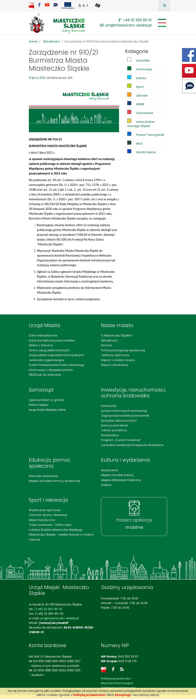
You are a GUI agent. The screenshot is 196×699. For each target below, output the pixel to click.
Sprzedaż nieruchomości (119, 421)
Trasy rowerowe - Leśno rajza (50, 525)
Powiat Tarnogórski (145, 134)
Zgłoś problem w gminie (46, 400)
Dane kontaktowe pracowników (52, 340)
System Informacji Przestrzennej (124, 411)
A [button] (79, 5)
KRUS (135, 143)
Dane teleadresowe (43, 335)
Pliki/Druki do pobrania (45, 375)
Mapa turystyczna (42, 520)
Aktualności (51, 41)
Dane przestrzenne (114, 425)
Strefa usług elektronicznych (49, 350)
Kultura (136, 77)
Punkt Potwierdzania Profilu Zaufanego (57, 365)
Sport (135, 86)
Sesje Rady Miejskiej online (47, 410)
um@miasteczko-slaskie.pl (126, 25)
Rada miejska (38, 405)
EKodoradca (110, 435)
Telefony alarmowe (115, 355)
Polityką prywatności (89, 695)
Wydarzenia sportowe (45, 510)
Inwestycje (108, 406)
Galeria (106, 485)
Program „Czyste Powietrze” (121, 440)
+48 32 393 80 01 (135, 20)
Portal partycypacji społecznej (123, 350)
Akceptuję (123, 695)
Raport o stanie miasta (118, 360)
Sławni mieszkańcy (114, 365)
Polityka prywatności (116, 679)
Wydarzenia (109, 470)
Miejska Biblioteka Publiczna (121, 480)
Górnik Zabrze (141, 151)
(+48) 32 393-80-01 (48, 609)
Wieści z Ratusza (41, 345)
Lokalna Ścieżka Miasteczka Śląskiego (56, 530)
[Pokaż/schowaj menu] (162, 23)
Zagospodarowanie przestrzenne (125, 416)
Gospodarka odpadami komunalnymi (56, 355)
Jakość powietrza (114, 430)
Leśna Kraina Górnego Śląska (140, 123)
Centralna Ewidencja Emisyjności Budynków (132, 445)
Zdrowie (137, 95)
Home (33, 41)
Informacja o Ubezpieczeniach (51, 370)
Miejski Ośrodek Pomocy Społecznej (54, 481)
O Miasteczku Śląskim (116, 335)
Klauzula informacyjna (117, 683)
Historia (106, 345)
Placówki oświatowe (43, 476)
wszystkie (138, 59)
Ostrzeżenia (140, 112)
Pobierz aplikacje (134, 523)
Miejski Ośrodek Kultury (117, 475)
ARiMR (135, 103)
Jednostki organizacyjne (46, 360)
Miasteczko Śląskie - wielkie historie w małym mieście (61, 537)
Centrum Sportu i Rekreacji (48, 515)
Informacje (139, 68)
